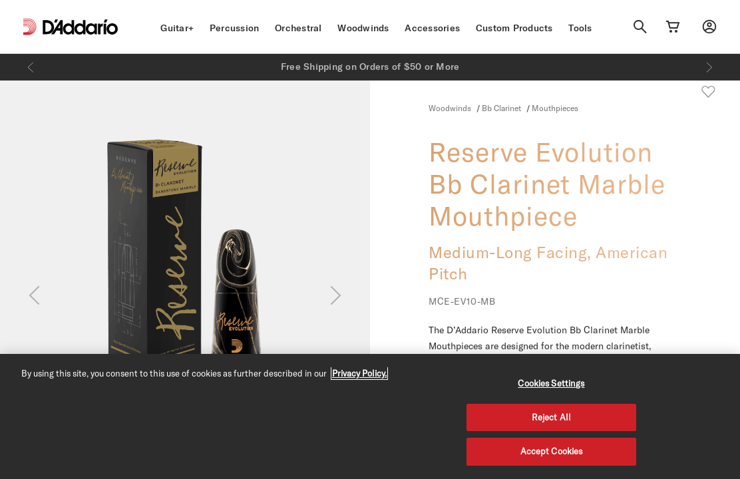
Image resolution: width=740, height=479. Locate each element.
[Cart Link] (673, 27)
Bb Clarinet (502, 107)
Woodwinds (363, 28)
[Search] (640, 27)
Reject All (551, 417)
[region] (370, 416)
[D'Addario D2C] (80, 27)
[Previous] (30, 67)
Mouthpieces (555, 107)
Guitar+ (177, 28)
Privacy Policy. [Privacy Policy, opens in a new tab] (359, 373)
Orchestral (298, 28)
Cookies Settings (551, 383)
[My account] (709, 27)
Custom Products (514, 28)
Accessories (432, 28)
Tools (580, 28)
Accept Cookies (551, 451)
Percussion (235, 28)
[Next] (709, 67)
